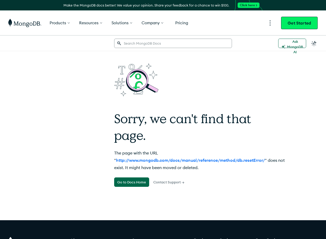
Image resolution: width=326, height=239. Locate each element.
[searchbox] (173, 43)
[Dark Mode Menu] (314, 43)
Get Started (299, 23)
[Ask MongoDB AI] (292, 43)
